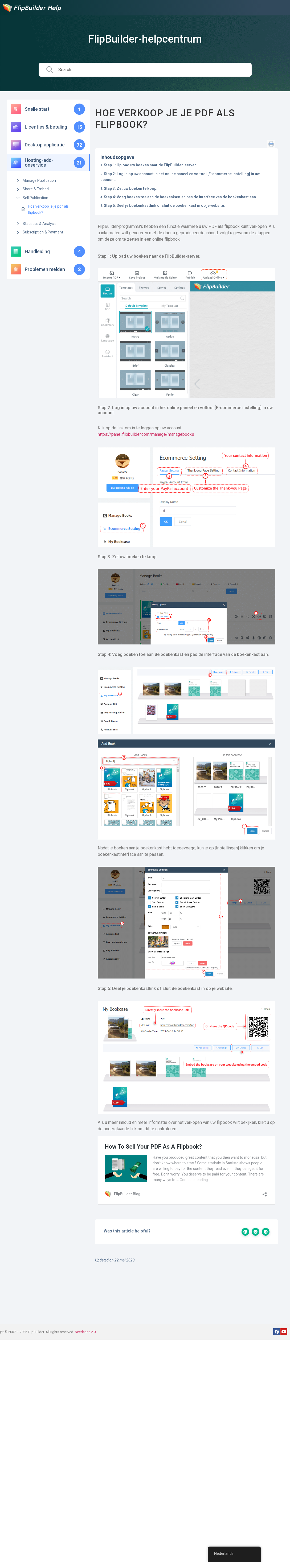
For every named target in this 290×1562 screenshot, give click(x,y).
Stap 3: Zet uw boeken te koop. (130, 188)
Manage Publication (39, 180)
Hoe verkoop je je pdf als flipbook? (48, 209)
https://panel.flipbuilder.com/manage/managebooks (146, 434)
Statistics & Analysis (39, 223)
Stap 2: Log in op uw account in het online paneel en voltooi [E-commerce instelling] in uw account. (180, 177)
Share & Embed (36, 189)
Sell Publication (35, 198)
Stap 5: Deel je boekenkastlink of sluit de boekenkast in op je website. (164, 205)
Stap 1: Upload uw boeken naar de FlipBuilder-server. (150, 165)
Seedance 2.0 (85, 1332)
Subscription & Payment (43, 232)
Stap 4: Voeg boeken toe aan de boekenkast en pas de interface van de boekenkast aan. (180, 197)
